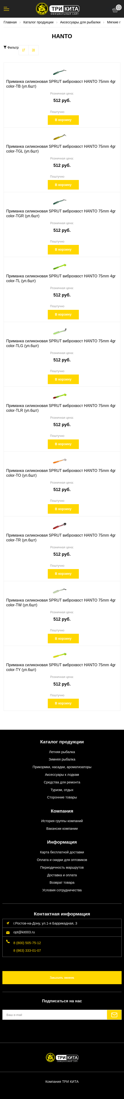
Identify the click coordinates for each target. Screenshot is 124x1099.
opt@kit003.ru (24, 932)
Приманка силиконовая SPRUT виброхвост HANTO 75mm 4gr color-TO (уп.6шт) (61, 473)
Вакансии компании (62, 828)
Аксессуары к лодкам (62, 775)
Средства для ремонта (62, 782)
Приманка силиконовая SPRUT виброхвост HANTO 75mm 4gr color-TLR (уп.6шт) (61, 408)
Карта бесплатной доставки (62, 852)
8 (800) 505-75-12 (27, 943)
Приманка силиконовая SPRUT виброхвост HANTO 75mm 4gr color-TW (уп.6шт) (61, 602)
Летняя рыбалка (62, 752)
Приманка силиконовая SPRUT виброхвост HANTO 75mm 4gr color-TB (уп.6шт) (61, 83)
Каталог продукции (62, 741)
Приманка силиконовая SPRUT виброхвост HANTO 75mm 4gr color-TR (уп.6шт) (61, 537)
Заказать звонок (62, 977)
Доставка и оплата (62, 875)
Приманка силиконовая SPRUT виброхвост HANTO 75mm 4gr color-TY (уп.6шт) (61, 667)
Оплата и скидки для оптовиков (62, 860)
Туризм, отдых (62, 790)
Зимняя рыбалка (62, 759)
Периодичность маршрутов (62, 867)
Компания (62, 811)
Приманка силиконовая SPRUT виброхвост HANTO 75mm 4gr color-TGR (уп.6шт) (61, 213)
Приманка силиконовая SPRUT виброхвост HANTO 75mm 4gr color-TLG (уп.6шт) (61, 343)
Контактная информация (62, 913)
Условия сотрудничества (62, 890)
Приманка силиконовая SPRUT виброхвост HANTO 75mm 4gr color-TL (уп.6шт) (61, 278)
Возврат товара (62, 882)
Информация (62, 842)
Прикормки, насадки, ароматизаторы (61, 767)
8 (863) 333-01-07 (27, 950)
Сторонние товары (62, 797)
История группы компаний (62, 821)
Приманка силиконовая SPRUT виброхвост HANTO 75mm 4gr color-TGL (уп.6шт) (61, 148)
